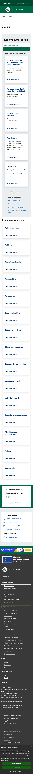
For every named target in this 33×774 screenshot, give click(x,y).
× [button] (31, 746)
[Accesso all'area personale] (22, 3)
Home (3, 17)
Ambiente (7, 646)
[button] (16, 771)
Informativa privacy (9, 737)
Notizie (6, 662)
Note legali (7, 740)
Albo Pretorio (8, 734)
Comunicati (7, 665)
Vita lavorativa (8, 616)
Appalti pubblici (8, 621)
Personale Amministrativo (11, 599)
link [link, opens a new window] (7, 760)
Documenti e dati (9, 602)
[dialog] (16, 759)
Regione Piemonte (8, 3)
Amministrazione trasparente (12, 732)
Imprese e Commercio (10, 619)
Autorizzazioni (8, 651)
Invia (16, 49)
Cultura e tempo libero (10, 613)
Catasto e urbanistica (10, 624)
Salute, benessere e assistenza (13, 648)
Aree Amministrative (10, 589)
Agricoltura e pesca (9, 654)
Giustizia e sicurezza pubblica (12, 640)
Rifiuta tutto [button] (16, 767)
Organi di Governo (9, 586)
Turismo (6, 627)
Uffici (5, 591)
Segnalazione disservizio (11, 718)
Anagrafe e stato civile (10, 610)
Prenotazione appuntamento (12, 715)
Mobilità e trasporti (9, 629)
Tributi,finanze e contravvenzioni (13, 643)
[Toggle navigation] (3, 9)
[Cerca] (29, 9)
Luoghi (6, 675)
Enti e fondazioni (9, 594)
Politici (6, 597)
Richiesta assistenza (10, 723)
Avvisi (5, 668)
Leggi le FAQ (7, 721)
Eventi (6, 678)
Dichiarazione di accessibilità (12, 743)
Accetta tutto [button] (16, 763)
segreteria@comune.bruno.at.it (14, 701)
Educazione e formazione (11, 638)
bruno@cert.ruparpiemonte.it (13, 706)
